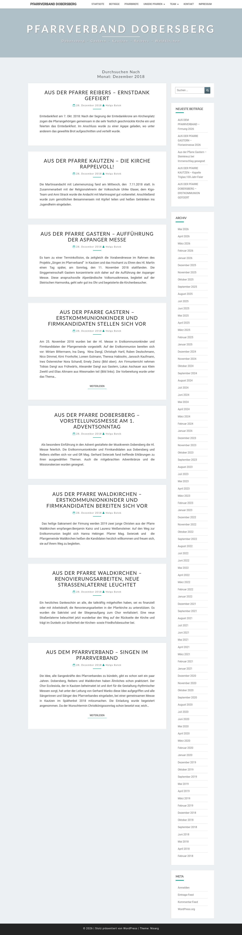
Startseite (98, 4)
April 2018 (184, 848)
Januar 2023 (185, 510)
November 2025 (187, 272)
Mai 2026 (183, 229)
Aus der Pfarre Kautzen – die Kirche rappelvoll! (97, 163)
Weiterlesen (98, 385)
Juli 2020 (183, 711)
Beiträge (114, 4)
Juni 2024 (183, 394)
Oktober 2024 (185, 366)
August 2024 (185, 380)
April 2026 (184, 236)
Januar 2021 (185, 668)
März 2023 (184, 495)
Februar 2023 (185, 503)
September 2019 (187, 776)
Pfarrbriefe (132, 4)
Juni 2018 (183, 834)
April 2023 (184, 488)
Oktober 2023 (185, 452)
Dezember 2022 (187, 517)
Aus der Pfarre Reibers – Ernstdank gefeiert (97, 95)
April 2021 (184, 647)
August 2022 (185, 546)
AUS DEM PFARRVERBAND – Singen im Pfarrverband (97, 655)
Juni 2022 (183, 560)
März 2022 (184, 582)
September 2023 (187, 459)
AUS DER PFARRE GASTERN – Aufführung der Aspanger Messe (97, 236)
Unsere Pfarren (152, 4)
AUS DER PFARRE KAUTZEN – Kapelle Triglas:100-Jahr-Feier (190, 173)
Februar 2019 (185, 805)
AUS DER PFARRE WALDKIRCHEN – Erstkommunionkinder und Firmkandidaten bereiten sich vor (97, 500)
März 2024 (184, 416)
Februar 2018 (185, 856)
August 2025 (185, 293)
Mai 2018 (183, 841)
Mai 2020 (183, 726)
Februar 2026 (185, 250)
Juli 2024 (183, 387)
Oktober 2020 (185, 690)
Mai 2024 (183, 402)
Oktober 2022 (185, 531)
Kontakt (189, 4)
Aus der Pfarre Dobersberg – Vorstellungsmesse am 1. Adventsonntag (97, 421)
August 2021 (185, 618)
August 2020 (185, 704)
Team (173, 4)
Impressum (205, 4)
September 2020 (187, 697)
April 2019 (184, 791)
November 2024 (187, 358)
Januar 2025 (185, 344)
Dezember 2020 (187, 675)
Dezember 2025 (187, 265)
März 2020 (184, 740)
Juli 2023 (183, 474)
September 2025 (187, 286)
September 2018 (187, 827)
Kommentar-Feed (188, 902)
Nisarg (154, 928)
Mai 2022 (183, 567)
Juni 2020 (183, 719)
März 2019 (184, 798)
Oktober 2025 (185, 279)
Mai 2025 (183, 315)
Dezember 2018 (187, 812)
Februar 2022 (185, 589)
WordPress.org (186, 909)
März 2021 (184, 654)
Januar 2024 (185, 430)
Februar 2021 (185, 661)
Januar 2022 (185, 596)
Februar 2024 (185, 423)
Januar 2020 (185, 755)
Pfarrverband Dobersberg (53, 4)
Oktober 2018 (185, 820)
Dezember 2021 (187, 603)
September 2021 (187, 611)
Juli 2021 (183, 625)
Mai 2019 (183, 783)
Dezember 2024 (187, 351)
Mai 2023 (183, 481)
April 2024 (184, 409)
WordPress (130, 928)
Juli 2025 (183, 301)
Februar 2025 (185, 337)
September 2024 (187, 373)
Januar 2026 (185, 258)
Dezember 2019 (187, 762)
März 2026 (184, 243)
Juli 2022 (183, 553)
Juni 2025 (183, 308)
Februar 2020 (185, 747)
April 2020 (184, 733)
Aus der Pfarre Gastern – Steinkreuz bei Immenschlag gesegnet (192, 156)
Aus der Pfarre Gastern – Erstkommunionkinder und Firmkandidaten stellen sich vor (97, 318)
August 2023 (185, 466)
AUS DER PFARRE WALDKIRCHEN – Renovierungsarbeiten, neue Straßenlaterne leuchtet (97, 579)
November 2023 (187, 445)
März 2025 (184, 330)
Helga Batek (113, 105)
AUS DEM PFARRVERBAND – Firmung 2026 (189, 124)
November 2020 (187, 683)
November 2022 (187, 524)
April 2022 (184, 575)
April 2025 (184, 322)
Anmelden (184, 887)
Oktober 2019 (185, 769)
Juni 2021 (183, 632)
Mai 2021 (183, 639)
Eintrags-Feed (186, 894)
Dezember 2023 (187, 438)
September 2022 (187, 539)
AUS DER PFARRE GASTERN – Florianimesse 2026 (189, 140)
